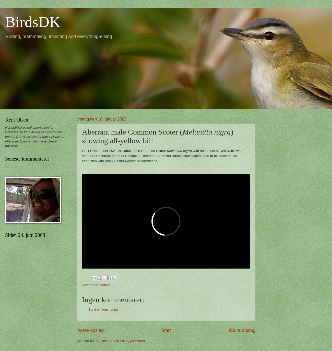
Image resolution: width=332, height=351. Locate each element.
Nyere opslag (90, 330)
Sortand (105, 285)
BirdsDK (33, 22)
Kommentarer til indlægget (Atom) (120, 341)
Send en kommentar (103, 309)
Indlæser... (12, 166)
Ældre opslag (241, 330)
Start (166, 330)
